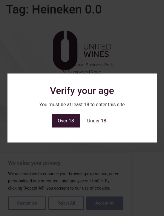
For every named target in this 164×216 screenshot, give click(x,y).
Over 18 (66, 121)
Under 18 (96, 121)
